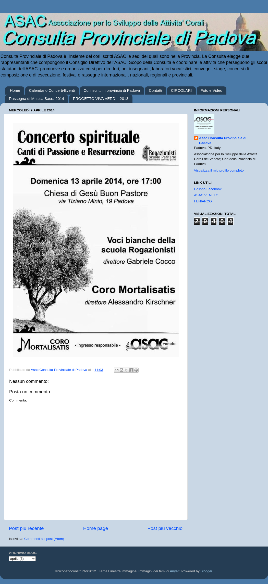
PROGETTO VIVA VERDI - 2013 (100, 98)
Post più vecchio (164, 528)
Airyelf (175, 571)
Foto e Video (211, 90)
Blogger (206, 571)
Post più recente (26, 528)
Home (15, 90)
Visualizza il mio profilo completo (219, 170)
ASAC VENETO (206, 195)
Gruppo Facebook (208, 189)
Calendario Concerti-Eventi (52, 90)
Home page (95, 528)
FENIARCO (203, 201)
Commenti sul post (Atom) (44, 539)
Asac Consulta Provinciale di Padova (222, 140)
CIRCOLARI (181, 90)
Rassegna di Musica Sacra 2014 (36, 98)
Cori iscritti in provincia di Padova (112, 90)
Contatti (155, 90)
